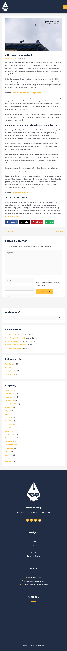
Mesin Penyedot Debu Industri (15, 338)
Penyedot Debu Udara (12, 334)
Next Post (60, 231)
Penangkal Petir (10, 58)
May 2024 (8, 417)
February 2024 (10, 428)
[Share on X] (24, 222)
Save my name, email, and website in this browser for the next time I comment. (48, 282)
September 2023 (11, 445)
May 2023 (8, 458)
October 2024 (10, 400)
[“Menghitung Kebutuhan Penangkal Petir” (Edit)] (27, 93)
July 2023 (8, 451)
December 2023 (10, 434)
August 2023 (9, 448)
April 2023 (9, 462)
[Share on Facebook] (11, 222)
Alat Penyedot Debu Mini (13, 341)
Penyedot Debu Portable (13, 348)
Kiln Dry (8, 367)
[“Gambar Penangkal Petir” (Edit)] (21, 192)
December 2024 (10, 394)
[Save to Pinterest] (37, 222)
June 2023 (8, 455)
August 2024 (9, 407)
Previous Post (8, 231)
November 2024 (10, 397)
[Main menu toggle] (65, 7)
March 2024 (9, 424)
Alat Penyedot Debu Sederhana (15, 345)
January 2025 (10, 390)
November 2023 (10, 438)
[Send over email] (49, 222)
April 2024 (9, 421)
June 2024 (8, 414)
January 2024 (10, 431)
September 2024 (11, 404)
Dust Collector (10, 364)
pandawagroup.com (12, 216)
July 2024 (8, 411)
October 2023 (10, 441)
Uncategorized (10, 374)
